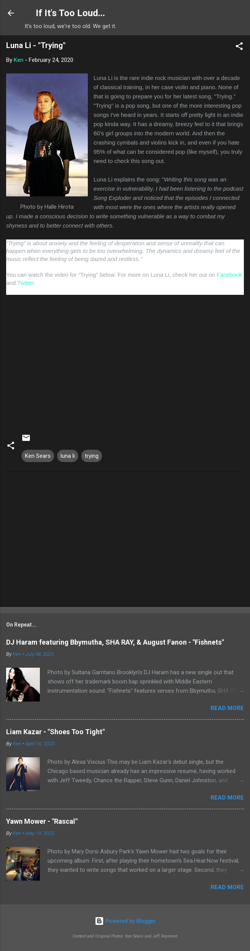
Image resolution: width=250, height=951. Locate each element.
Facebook (229, 274)
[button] (239, 47)
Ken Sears (38, 455)
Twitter (25, 282)
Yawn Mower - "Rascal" (41, 821)
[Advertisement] (125, 541)
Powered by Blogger (125, 921)
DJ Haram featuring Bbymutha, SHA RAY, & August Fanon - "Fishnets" (115, 642)
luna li (68, 455)
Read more (227, 708)
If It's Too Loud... (70, 13)
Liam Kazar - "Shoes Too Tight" (55, 732)
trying (92, 455)
